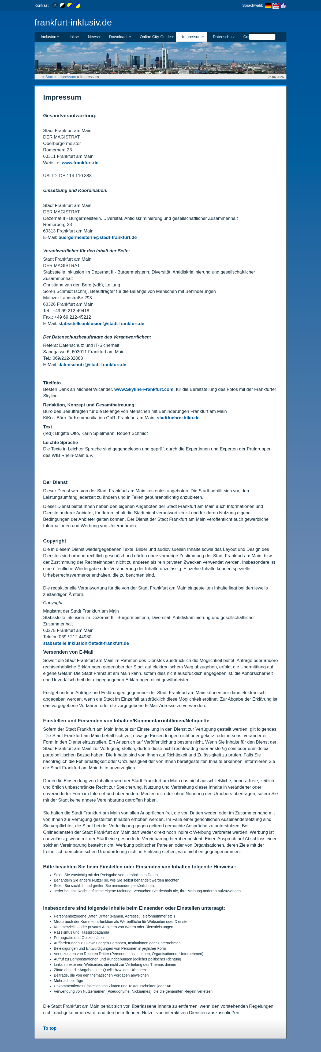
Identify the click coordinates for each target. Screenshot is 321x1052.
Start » (52, 77)
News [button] (94, 37)
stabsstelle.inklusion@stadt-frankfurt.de (101, 323)
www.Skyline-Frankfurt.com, (145, 389)
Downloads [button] (120, 37)
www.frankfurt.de (80, 162)
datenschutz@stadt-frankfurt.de (92, 364)
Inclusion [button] (50, 37)
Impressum (67, 77)
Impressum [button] (193, 37)
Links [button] (73, 37)
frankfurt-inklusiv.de (73, 22)
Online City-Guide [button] (157, 37)
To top (50, 1028)
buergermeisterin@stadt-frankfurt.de (97, 237)
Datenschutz (224, 37)
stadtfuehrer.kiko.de (178, 417)
